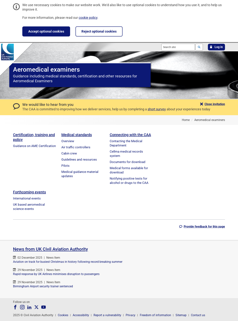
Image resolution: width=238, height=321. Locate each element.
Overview (67, 141)
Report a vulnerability (107, 315)
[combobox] (178, 47)
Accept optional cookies (46, 31)
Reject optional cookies (99, 31)
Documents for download (127, 162)
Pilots (65, 165)
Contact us (198, 315)
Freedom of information (155, 315)
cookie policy (88, 18)
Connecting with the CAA (130, 134)
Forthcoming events (29, 192)
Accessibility (81, 315)
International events (27, 198)
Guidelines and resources (79, 159)
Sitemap (181, 315)
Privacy (130, 315)
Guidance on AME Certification (34, 146)
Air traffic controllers (75, 147)
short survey (157, 109)
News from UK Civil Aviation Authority (50, 249)
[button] (216, 47)
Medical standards (76, 134)
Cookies (63, 315)
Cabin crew (69, 153)
